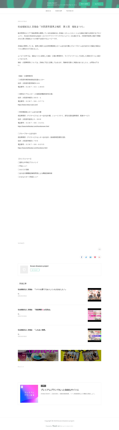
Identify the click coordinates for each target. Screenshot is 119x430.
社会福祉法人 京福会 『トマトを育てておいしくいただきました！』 (42, 289)
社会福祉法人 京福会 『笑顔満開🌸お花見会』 (34, 310)
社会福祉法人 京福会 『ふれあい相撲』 (32, 330)
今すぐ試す (84, 4)
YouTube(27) (21, 243)
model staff (58, 11)
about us (48, 11)
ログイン (98, 4)
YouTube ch (69, 11)
